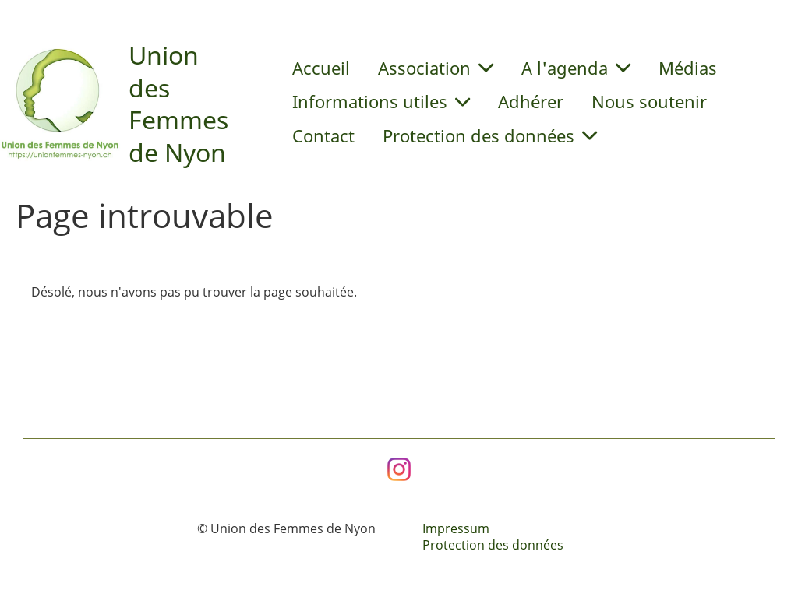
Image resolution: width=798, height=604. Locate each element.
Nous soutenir (649, 101)
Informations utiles (381, 101)
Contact (323, 135)
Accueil (321, 67)
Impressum (455, 528)
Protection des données (490, 135)
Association (435, 67)
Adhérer (530, 101)
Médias (688, 67)
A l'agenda (575, 67)
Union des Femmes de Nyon (178, 103)
